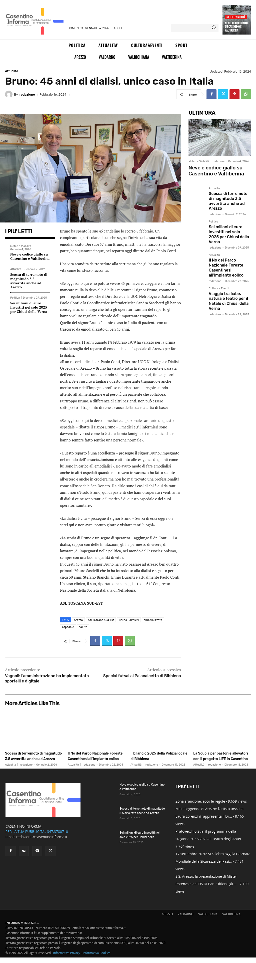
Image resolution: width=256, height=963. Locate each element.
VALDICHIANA (208, 919)
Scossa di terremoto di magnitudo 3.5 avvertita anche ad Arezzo (28, 280)
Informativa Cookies (96, 958)
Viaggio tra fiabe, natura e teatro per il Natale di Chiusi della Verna (229, 273)
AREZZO (167, 919)
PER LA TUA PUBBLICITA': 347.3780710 (37, 837)
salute (83, 627)
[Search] (213, 28)
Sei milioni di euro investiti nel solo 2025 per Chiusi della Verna (28, 307)
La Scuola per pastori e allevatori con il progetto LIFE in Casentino (219, 758)
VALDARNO (186, 919)
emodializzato (153, 620)
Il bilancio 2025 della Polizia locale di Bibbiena (157, 755)
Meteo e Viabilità (235, 17)
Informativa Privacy (66, 958)
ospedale (68, 627)
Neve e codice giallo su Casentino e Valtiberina (236, 26)
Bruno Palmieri (128, 620)
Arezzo (78, 620)
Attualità (11, 71)
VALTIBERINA (231, 919)
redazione (27, 94)
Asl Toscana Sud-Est (101, 620)
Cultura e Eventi (219, 264)
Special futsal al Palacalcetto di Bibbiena (142, 675)
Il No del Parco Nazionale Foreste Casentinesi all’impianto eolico (229, 247)
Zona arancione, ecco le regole (200, 806)
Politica (15, 297)
